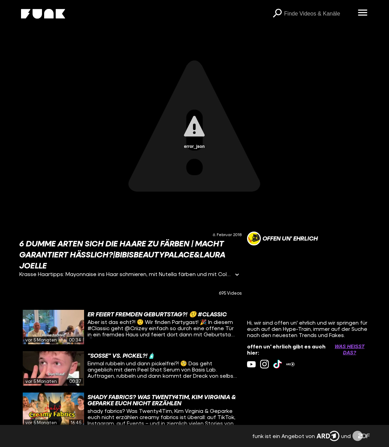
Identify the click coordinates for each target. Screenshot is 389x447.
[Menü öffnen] (363, 13)
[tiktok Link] (277, 364)
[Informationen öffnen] (237, 275)
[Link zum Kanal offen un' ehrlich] (282, 238)
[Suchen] (277, 13)
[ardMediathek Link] (290, 364)
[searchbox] (318, 14)
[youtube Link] (251, 364)
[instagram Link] (264, 364)
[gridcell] (130, 327)
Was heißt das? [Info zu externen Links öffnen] (349, 349)
